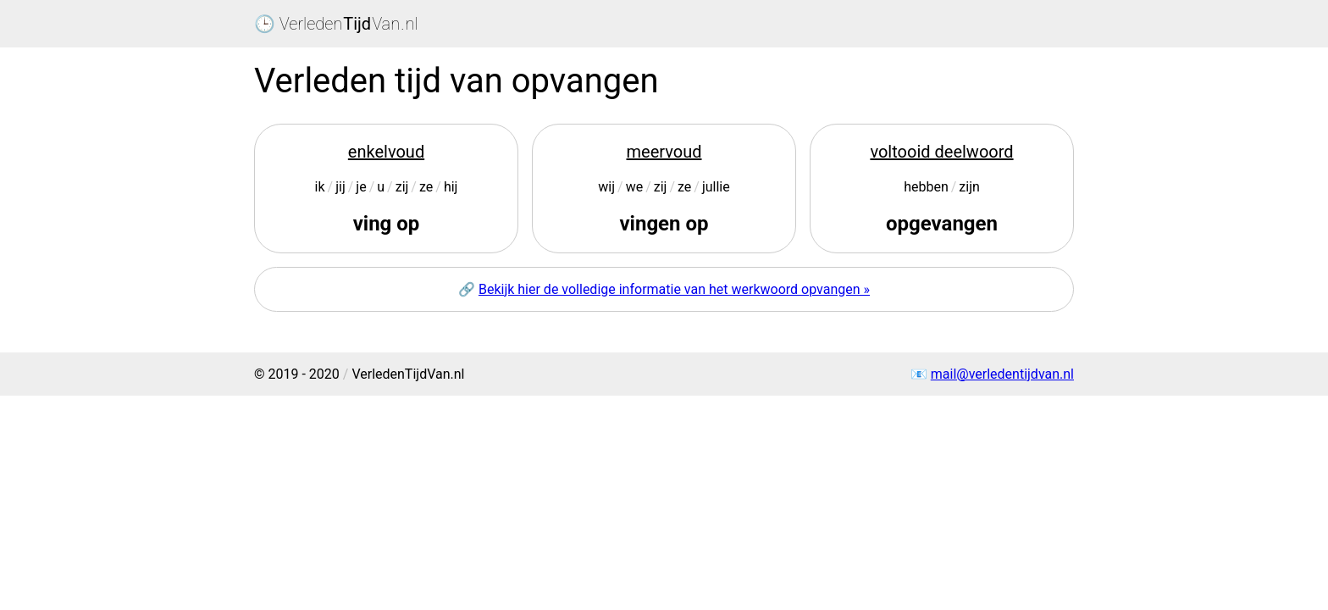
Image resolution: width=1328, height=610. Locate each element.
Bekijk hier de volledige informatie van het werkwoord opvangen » (674, 289)
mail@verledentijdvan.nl (1002, 374)
